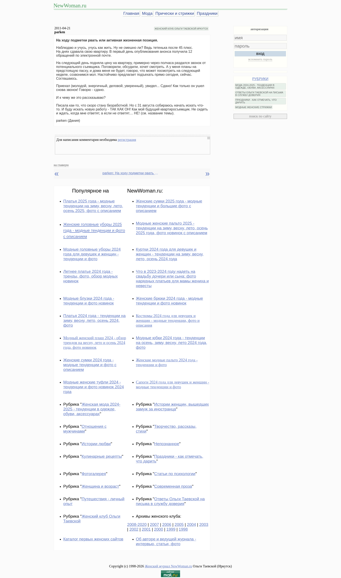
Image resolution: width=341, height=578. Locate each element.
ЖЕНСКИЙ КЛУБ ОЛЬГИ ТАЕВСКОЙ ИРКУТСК (181, 28)
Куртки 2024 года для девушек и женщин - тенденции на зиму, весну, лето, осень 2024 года (170, 254)
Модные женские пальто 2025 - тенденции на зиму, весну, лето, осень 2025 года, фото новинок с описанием (172, 228)
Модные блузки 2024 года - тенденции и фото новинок (88, 300)
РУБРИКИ (260, 79)
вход (260, 53)
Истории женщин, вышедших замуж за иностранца (172, 406)
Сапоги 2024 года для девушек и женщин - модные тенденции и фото (172, 384)
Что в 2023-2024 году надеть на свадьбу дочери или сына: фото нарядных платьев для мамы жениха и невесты (172, 278)
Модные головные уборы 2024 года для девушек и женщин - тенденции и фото (92, 254)
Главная (131, 13)
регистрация (127, 140)
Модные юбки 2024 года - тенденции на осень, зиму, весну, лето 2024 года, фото (171, 343)
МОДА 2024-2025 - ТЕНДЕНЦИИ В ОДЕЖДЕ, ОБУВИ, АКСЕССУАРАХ (254, 86)
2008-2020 (137, 524)
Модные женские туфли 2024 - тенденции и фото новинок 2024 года (93, 387)
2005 (179, 524)
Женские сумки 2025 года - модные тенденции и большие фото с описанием (169, 206)
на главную (61, 165)
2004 (191, 524)
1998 (183, 529)
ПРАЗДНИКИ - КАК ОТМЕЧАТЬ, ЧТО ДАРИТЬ (256, 101)
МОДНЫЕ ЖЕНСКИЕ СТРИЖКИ (253, 107)
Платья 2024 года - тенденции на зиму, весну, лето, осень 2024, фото (94, 320)
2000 (158, 529)
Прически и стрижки (174, 13)
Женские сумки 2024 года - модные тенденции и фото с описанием (89, 365)
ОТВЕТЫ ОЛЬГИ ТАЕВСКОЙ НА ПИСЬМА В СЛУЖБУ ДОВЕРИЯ (259, 93)
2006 (166, 524)
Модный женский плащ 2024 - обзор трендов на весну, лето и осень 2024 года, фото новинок (94, 343)
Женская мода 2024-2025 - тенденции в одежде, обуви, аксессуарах (91, 409)
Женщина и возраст (100, 486)
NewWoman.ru (69, 5)
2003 (203, 524)
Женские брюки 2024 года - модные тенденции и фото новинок (169, 300)
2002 (134, 529)
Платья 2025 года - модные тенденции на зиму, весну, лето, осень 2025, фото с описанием (93, 206)
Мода (147, 13)
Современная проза (173, 486)
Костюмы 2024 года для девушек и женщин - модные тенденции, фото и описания (168, 320)
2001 (146, 529)
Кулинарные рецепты (102, 456)
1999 (171, 529)
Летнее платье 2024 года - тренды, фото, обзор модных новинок (90, 276)
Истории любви (96, 443)
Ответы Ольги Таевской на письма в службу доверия (170, 501)
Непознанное (166, 443)
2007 (154, 524)
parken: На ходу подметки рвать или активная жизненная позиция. (130, 173)
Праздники (207, 13)
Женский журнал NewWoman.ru (168, 566)
